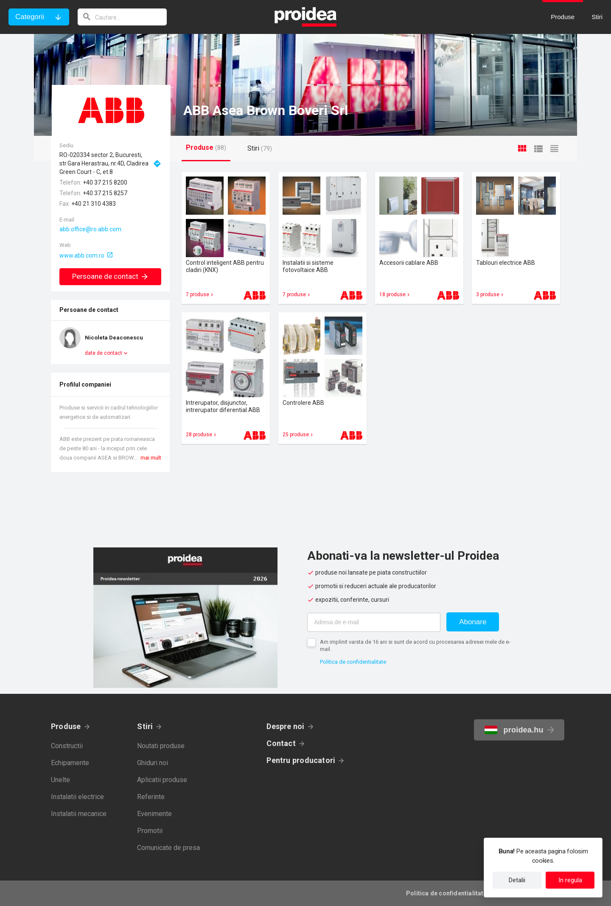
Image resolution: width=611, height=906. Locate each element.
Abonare (472, 622)
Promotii (150, 831)
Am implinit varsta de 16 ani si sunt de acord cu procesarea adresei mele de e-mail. (415, 645)
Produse (66, 726)
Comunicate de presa (168, 848)
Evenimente (154, 814)
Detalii (517, 880)
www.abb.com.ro (81, 255)
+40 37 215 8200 (105, 182)
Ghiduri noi (152, 763)
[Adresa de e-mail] (373, 622)
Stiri (145, 726)
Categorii (29, 17)
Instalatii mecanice (79, 814)
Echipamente (70, 763)
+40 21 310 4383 (93, 203)
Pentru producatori (300, 760)
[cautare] (122, 16)
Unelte (60, 780)
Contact (281, 743)
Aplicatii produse (162, 780)
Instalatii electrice (77, 797)
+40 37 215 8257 (105, 193)
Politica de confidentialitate (353, 662)
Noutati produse (161, 746)
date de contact (103, 353)
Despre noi (285, 726)
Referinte (151, 797)
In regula (570, 880)
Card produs (226, 238)
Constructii (67, 746)
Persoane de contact (110, 276)
